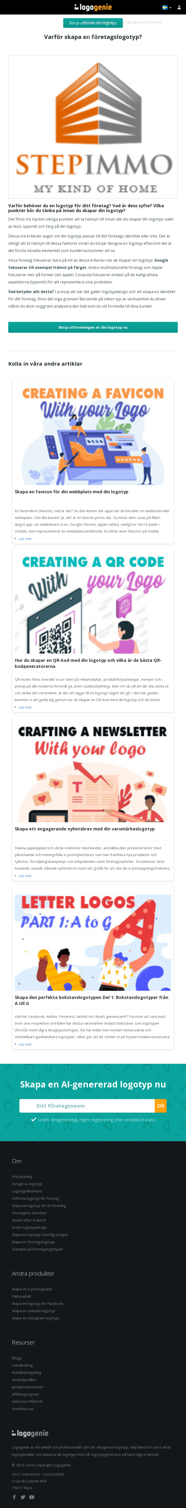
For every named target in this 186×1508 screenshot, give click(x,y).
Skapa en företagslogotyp (33, 1241)
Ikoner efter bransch (29, 1220)
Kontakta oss (23, 1408)
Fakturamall (21, 1296)
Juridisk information (27, 1386)
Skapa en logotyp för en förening (39, 1205)
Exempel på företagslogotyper (37, 1249)
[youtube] (31, 1498)
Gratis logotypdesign (29, 1227)
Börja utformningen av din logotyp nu (93, 327)
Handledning (22, 1365)
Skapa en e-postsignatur (32, 1288)
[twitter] (23, 1498)
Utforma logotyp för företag (35, 1198)
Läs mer (25, 538)
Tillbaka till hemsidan (93, 7)
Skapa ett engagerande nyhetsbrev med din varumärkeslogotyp (85, 829)
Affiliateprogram (25, 1394)
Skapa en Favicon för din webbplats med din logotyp (71, 492)
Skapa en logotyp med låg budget (40, 1234)
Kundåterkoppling (26, 1372)
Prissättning (22, 1176)
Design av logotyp (98, 22)
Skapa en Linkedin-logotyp (33, 1310)
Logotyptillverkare (27, 1191)
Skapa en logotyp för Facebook (37, 1303)
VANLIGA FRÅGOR (27, 1401)
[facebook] (15, 1498)
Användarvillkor (24, 1379)
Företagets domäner (29, 1212)
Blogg (17, 1357)
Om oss (89, 36)
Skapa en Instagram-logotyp (35, 1318)
